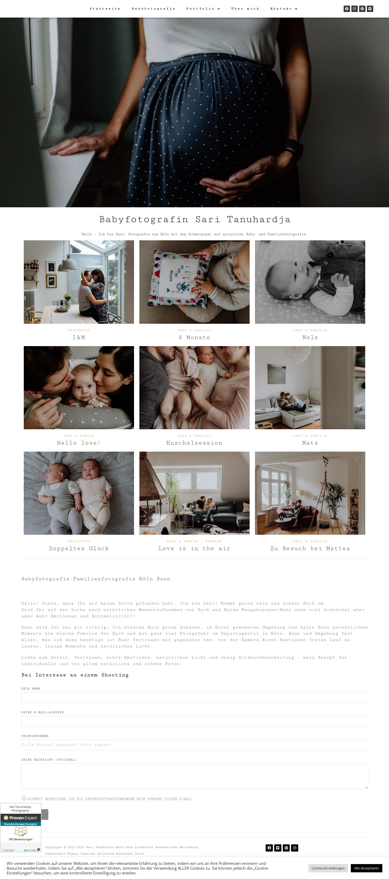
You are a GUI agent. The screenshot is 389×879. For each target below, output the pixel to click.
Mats (310, 443)
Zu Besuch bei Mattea (310, 548)
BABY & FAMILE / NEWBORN (194, 541)
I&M (79, 337)
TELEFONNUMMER (35, 736)
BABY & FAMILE (79, 436)
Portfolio (203, 9)
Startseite (105, 9)
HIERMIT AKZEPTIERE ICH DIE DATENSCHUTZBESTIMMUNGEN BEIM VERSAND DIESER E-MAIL (109, 799)
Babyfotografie (154, 9)
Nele (310, 337)
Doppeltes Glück (79, 548)
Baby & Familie (194, 330)
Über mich (245, 9)
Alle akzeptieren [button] (366, 868)
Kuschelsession (194, 443)
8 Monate (194, 337)
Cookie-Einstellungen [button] (328, 868)
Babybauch (79, 330)
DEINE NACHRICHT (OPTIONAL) (49, 759)
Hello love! (79, 443)
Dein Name (30, 688)
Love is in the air (194, 548)
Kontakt (284, 9)
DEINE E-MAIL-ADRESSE (42, 712)
